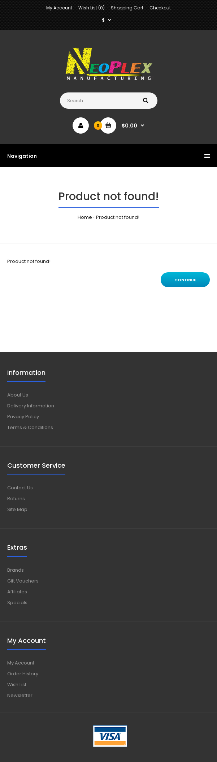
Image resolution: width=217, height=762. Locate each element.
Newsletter (19, 695)
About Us (17, 394)
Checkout (160, 8)
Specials (17, 602)
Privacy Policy (23, 416)
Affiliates (17, 591)
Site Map (17, 509)
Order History (22, 673)
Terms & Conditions (30, 427)
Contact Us (20, 487)
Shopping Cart (127, 8)
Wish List (16, 684)
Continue (185, 280)
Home (85, 217)
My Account (59, 8)
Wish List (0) (91, 8)
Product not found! (117, 217)
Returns (16, 498)
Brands (15, 570)
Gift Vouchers (23, 580)
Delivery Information (30, 405)
